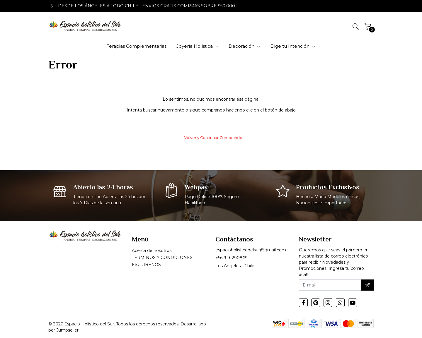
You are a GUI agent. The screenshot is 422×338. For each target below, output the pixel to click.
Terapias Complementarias (136, 46)
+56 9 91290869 (231, 257)
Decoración (244, 46)
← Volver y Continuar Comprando (211, 137)
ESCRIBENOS (146, 264)
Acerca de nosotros (151, 250)
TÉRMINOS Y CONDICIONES (162, 257)
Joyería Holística (197, 46)
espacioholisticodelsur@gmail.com (250, 250)
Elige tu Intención (292, 46)
